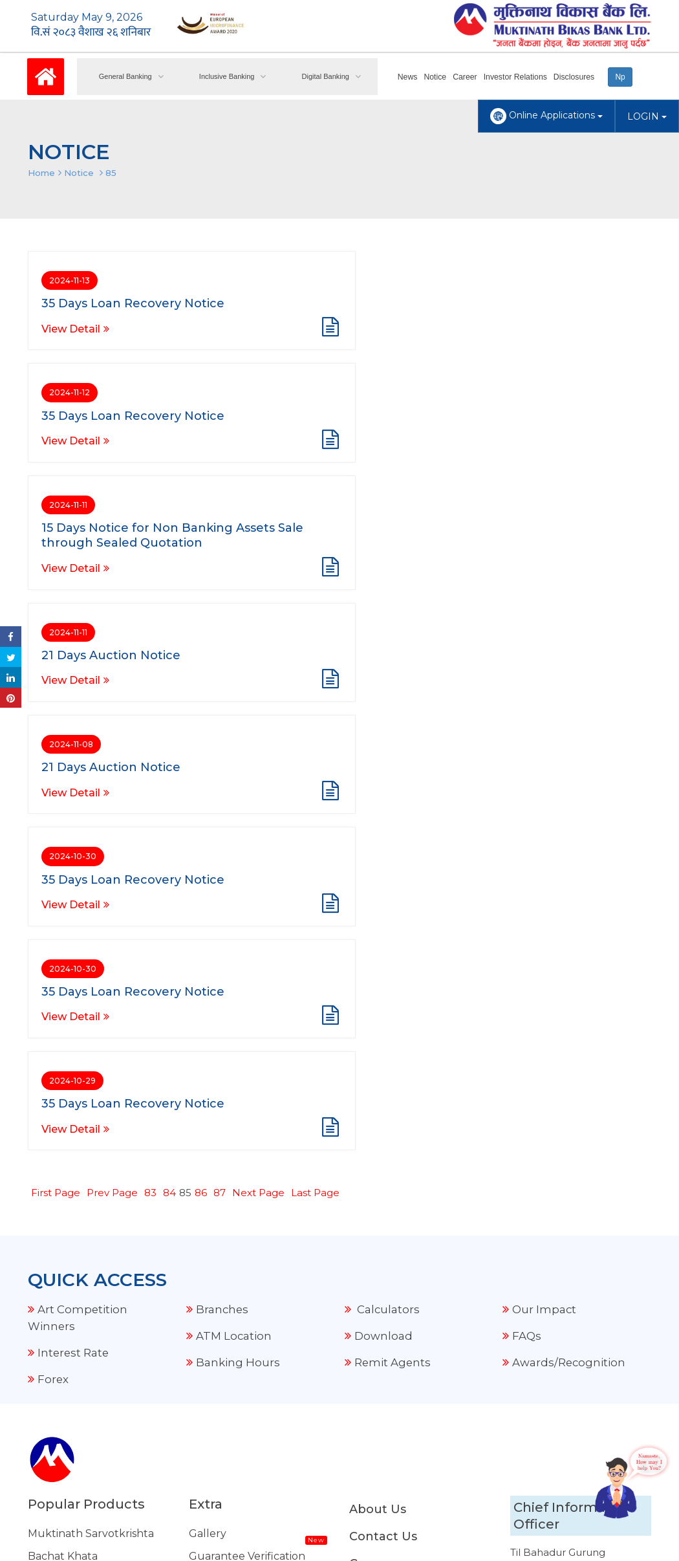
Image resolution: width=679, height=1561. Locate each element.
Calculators (387, 861)
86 (201, 744)
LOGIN (647, 116)
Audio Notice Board (239, 1176)
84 (169, 744)
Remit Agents (393, 914)
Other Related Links (241, 1447)
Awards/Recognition (569, 914)
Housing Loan (63, 1244)
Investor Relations (516, 77)
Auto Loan (54, 1221)
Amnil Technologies (367, 1528)
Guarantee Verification (247, 1108)
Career (467, 77)
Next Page (258, 744)
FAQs (526, 887)
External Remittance (243, 1244)
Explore (209, 1289)
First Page (55, 744)
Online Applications (546, 116)
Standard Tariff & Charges (255, 1311)
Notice (437, 77)
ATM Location (234, 887)
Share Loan (57, 1266)
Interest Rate (74, 904)
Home (41, 173)
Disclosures (574, 77)
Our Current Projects (244, 1221)
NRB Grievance (228, 1470)
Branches (223, 861)
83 (150, 744)
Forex (53, 930)
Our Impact (544, 861)
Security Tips (222, 1425)
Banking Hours (238, 914)
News (410, 77)
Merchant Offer (229, 1266)
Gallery (207, 1085)
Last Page (315, 744)
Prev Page (112, 744)
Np (620, 77)
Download (383, 887)
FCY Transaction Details (249, 1198)
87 (219, 744)
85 (110, 173)
